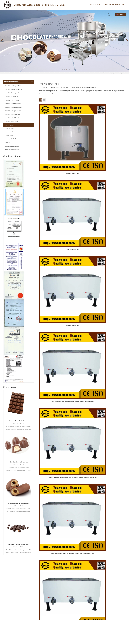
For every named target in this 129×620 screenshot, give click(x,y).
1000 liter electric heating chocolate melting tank (112, 246)
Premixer (7, 142)
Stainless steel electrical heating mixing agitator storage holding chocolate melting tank (53, 246)
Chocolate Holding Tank (11, 121)
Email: (100, 582)
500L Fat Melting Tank (111, 134)
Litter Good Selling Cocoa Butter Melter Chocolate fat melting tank (82, 209)
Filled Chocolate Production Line (18, 462)
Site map (76, 600)
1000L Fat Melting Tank (82, 134)
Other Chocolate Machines (12, 149)
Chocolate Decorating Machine (13, 107)
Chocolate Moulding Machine (13, 93)
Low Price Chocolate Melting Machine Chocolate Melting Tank (112, 209)
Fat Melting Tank (9, 125)
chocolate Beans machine (12, 146)
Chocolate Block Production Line (18, 421)
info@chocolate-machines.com (114, 5)
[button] (62, 69)
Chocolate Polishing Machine (13, 103)
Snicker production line (11, 139)
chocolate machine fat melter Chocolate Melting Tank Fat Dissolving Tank (112, 172)
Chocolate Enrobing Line (11, 96)
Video (57, 15)
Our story (44, 15)
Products (20, 15)
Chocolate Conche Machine (12, 114)
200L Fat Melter (9, 128)
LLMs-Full (76, 606)
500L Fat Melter (9, 132)
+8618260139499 (94, 5)
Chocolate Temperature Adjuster (14, 89)
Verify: (100, 600)
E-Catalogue (81, 15)
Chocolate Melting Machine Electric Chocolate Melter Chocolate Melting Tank (53, 209)
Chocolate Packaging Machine (13, 110)
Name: (100, 578)
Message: (101, 588)
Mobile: (100, 585)
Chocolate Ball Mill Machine (12, 118)
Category (111, 73)
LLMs (75, 603)
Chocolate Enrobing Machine (13, 86)
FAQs (68, 15)
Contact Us (96, 15)
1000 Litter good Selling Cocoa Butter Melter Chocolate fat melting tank (53, 172)
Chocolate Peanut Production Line (18, 544)
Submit (105, 606)
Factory (75, 587)
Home (8, 15)
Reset (117, 606)
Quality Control (78, 593)
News (33, 15)
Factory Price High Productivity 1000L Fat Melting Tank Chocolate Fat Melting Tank (82, 172)
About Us (76, 580)
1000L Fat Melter (9, 135)
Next (79, 257)
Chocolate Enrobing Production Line (18, 503)
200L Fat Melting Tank (53, 134)
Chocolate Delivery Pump (12, 100)
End (84, 257)
